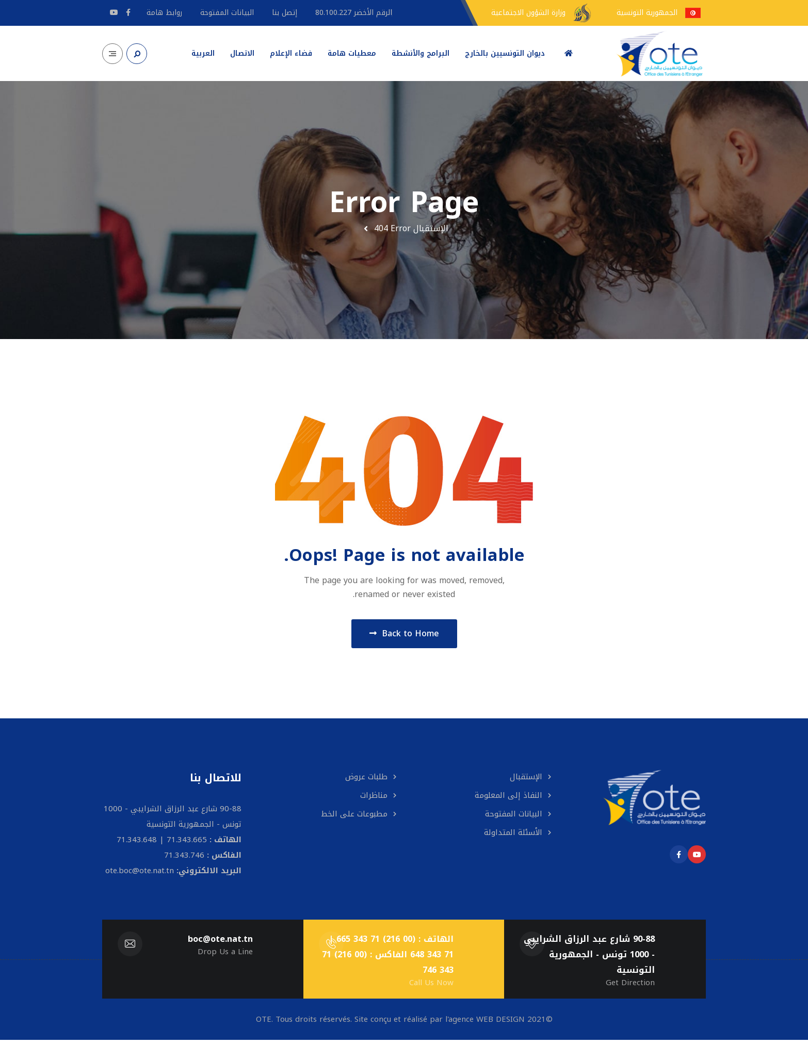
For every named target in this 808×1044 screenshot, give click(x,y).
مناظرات (373, 799)
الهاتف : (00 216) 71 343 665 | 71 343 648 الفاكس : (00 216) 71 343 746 (387, 958)
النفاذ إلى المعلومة (508, 799)
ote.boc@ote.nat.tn (139, 875)
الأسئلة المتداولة (513, 836)
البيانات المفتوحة (513, 818)
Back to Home (404, 636)
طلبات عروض (366, 781)
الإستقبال (430, 228)
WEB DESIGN (500, 1023)
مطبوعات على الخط (354, 818)
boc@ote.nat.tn (220, 943)
